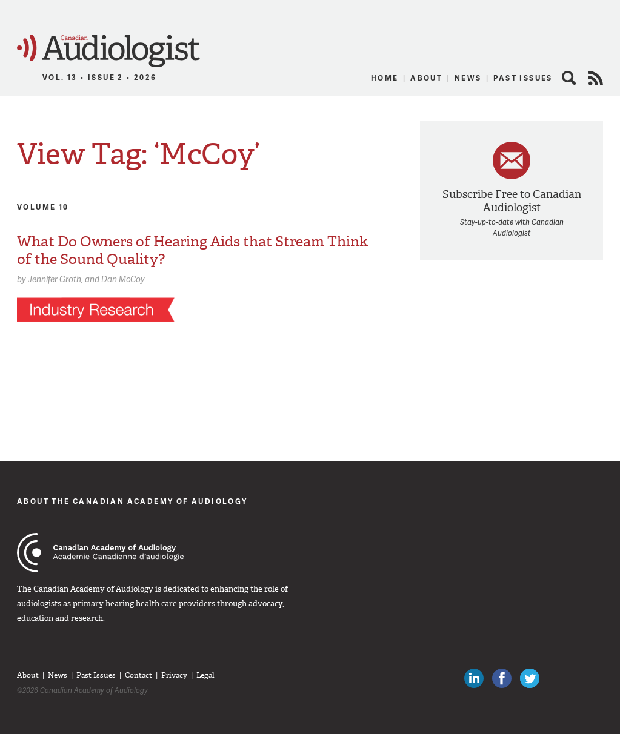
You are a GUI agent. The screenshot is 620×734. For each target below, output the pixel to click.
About (426, 78)
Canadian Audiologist (108, 51)
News (468, 78)
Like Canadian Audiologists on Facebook (502, 678)
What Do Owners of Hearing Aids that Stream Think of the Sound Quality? (192, 250)
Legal (205, 675)
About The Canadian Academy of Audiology (132, 501)
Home (385, 78)
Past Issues (522, 78)
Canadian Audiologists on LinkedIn (474, 678)
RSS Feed (595, 78)
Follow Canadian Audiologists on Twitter (529, 678)
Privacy (174, 675)
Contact (138, 675)
